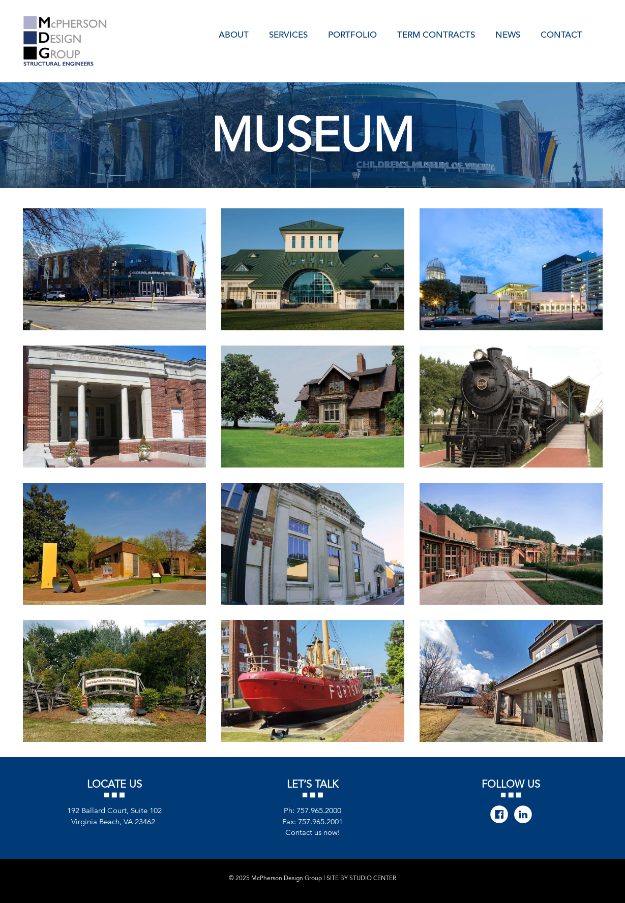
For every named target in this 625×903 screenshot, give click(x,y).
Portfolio (352, 34)
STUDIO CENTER (372, 878)
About (234, 34)
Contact (561, 34)
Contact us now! (312, 832)
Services (288, 34)
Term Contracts (436, 34)
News (507, 34)
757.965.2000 (318, 811)
